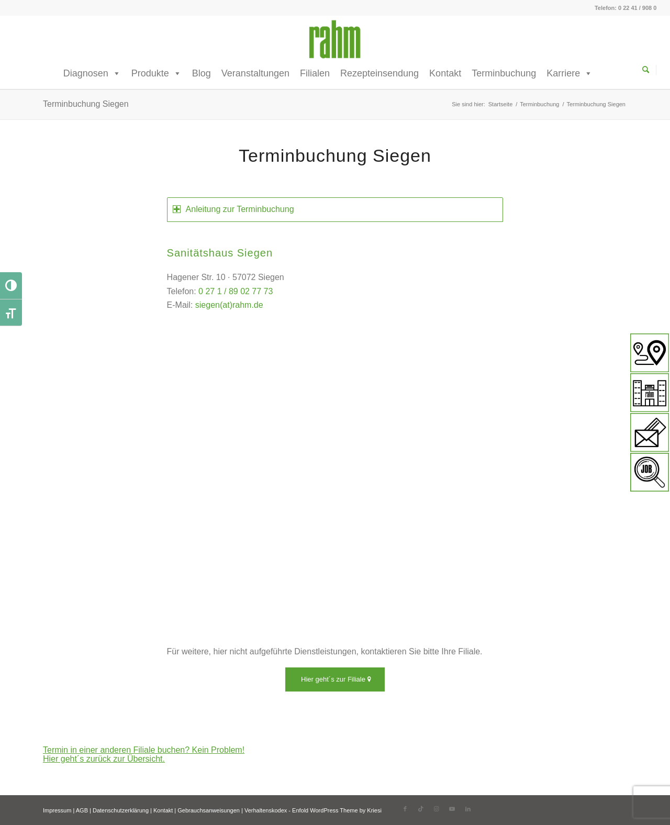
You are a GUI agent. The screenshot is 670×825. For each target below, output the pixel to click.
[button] (23, 802)
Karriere (569, 73)
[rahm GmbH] (334, 39)
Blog (201, 73)
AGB (82, 810)
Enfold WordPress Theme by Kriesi (337, 810)
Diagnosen (92, 73)
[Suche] (649, 70)
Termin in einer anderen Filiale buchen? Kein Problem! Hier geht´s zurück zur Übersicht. (143, 754)
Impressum (57, 810)
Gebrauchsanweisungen (208, 810)
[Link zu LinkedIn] (468, 809)
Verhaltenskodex (265, 810)
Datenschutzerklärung (121, 810)
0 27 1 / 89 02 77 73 (235, 291)
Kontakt (445, 73)
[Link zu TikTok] (421, 809)
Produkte (156, 73)
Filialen (315, 73)
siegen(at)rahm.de (229, 304)
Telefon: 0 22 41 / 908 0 (625, 8)
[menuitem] (649, 70)
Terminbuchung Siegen (86, 103)
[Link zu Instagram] (436, 809)
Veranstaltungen (255, 73)
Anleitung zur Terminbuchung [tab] (233, 209)
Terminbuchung (504, 73)
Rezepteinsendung (379, 73)
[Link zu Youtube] (452, 809)
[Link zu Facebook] (405, 809)
